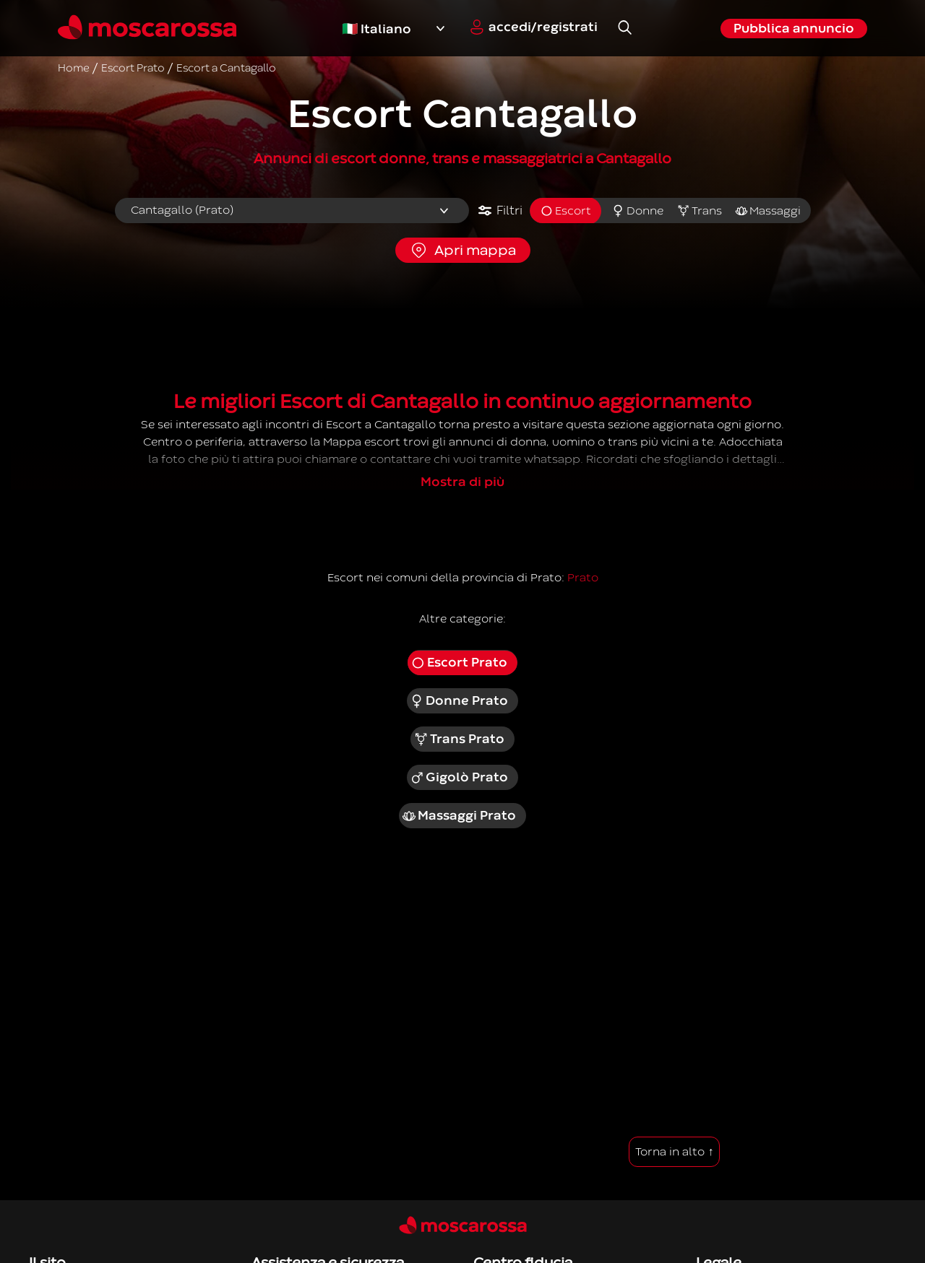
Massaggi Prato (459, 816)
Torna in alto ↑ (674, 1151)
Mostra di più (462, 482)
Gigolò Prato (459, 778)
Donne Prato (459, 701)
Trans (699, 210)
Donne (637, 210)
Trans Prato (458, 739)
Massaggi (768, 210)
